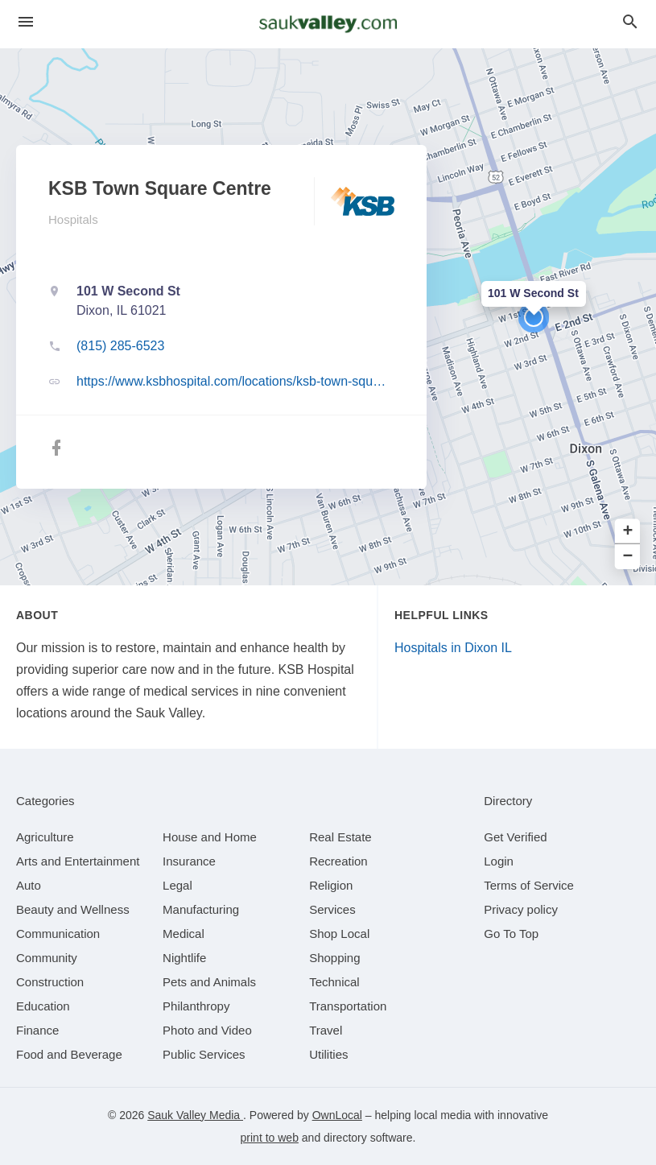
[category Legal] (177, 885)
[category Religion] (331, 885)
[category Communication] (58, 933)
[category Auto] (28, 885)
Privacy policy (521, 909)
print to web (270, 1137)
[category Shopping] (334, 958)
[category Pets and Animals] (209, 982)
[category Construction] (50, 982)
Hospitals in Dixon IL (453, 648)
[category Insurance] (189, 861)
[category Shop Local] (339, 933)
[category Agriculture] (45, 837)
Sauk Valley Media (195, 1115)
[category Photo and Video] (207, 1030)
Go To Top (511, 933)
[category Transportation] (347, 1006)
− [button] (628, 556)
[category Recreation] (338, 861)
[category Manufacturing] (201, 909)
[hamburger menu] (25, 22)
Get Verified (515, 837)
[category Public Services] (204, 1054)
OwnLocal (337, 1115)
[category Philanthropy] (196, 1006)
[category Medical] (183, 933)
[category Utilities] (328, 1054)
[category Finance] (37, 1030)
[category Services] (332, 909)
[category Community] (46, 958)
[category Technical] (334, 982)
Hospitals (73, 219)
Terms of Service (529, 885)
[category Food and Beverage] (69, 1054)
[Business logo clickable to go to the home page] (328, 24)
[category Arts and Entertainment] (77, 861)
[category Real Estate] (340, 837)
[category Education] (43, 1006)
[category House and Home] (210, 837)
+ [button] (628, 531)
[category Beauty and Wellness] (73, 909)
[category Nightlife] (184, 958)
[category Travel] (325, 1030)
